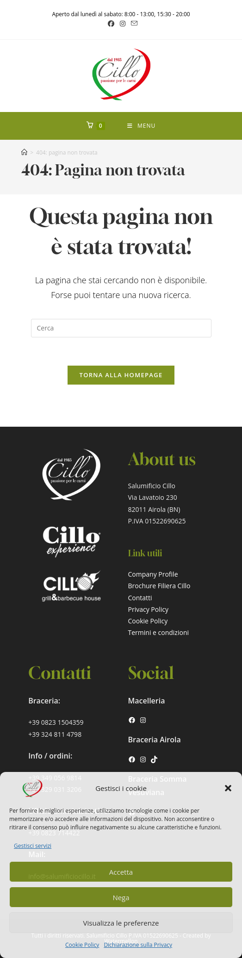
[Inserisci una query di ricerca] (121, 328)
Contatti (140, 597)
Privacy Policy (148, 609)
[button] (228, 788)
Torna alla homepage (121, 375)
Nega (120, 897)
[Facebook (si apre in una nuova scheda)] (111, 23)
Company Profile (153, 574)
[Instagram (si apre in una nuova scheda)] (122, 23)
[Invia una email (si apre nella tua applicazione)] (132, 23)
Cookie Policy (82, 945)
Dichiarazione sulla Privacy (138, 945)
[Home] (24, 152)
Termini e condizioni (158, 632)
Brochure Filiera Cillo (159, 585)
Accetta (121, 872)
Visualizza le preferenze (121, 922)
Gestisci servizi (32, 846)
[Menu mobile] (141, 126)
